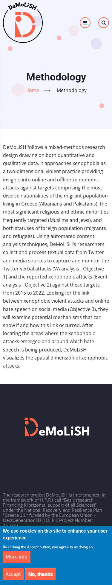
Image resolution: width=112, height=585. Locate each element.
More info (16, 562)
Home (32, 90)
